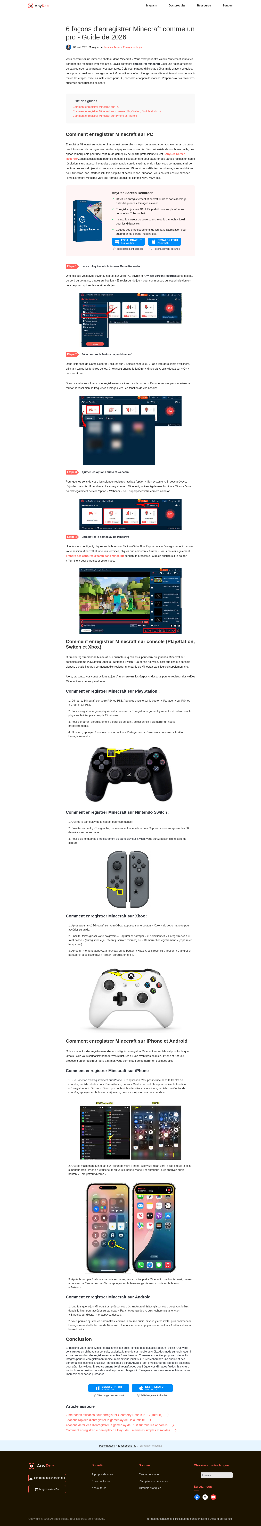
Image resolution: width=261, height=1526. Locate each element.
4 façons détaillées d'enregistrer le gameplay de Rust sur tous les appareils (120, 1425)
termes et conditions (159, 1518)
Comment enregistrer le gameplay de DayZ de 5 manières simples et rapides (121, 1430)
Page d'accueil (107, 1445)
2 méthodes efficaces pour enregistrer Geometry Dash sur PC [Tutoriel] (117, 1415)
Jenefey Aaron (112, 47)
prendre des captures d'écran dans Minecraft (95, 555)
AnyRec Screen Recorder (132, 193)
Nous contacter (101, 1481)
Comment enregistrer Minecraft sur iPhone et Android (105, 115)
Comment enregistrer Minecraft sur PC (96, 106)
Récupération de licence (153, 1481)
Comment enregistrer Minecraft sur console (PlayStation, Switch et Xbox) (117, 111)
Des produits (177, 5)
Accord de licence (221, 1518)
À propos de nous (102, 1474)
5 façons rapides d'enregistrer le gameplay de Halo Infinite (109, 1420)
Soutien (228, 5)
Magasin (151, 5)
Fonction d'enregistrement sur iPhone (99, 1080)
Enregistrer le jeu (132, 47)
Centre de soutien (149, 1474)
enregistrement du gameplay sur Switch (121, 838)
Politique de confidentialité (191, 1518)
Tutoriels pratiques (150, 1488)
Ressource (204, 5)
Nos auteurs (99, 1488)
